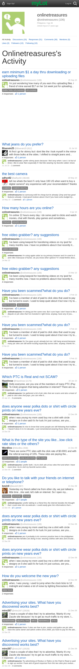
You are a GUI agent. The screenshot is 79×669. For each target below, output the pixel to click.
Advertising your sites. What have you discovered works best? (31, 604)
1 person (22, 94)
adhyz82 (6, 178)
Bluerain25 (8, 148)
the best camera (14, 174)
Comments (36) (51, 39)
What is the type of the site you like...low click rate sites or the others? (37, 442)
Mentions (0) (64, 39)
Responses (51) (35, 39)
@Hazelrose (19, 381)
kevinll (5, 486)
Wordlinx (7, 448)
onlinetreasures (11, 80)
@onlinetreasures (28, 80)
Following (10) (32, 43)
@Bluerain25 (21, 148)
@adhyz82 (17, 178)
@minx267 (17, 610)
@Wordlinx (18, 448)
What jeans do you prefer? (22, 144)
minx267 (6, 610)
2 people (23, 461)
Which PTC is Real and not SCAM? (29, 377)
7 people (23, 500)
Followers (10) (17, 43)
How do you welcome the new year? (30, 576)
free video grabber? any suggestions (30, 235)
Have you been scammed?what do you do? (36, 291)
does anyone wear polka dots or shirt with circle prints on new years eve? (39, 408)
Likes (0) (5, 43)
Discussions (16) (20, 39)
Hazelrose (7, 381)
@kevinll (14, 486)
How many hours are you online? (28, 208)
